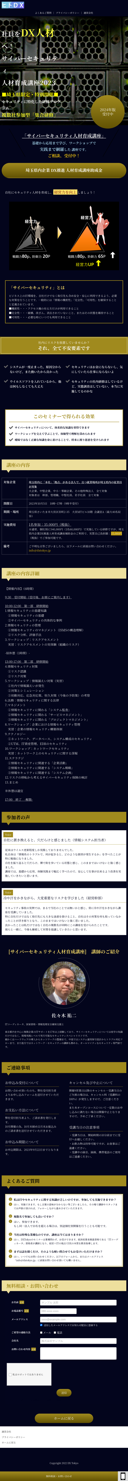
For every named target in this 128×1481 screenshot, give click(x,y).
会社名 (15, 1340)
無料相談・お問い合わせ (59, 1476)
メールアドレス (19, 1319)
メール (45, 1332)
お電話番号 (17, 1310)
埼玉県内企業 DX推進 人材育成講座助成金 (64, 170)
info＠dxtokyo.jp (40, 550)
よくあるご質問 (43, 12)
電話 (58, 1332)
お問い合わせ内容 (20, 1349)
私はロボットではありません (26, 1377)
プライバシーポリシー (67, 12)
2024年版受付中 (108, 112)
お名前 (15, 1302)
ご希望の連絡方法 (20, 1332)
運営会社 (88, 12)
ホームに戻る (64, 1420)
